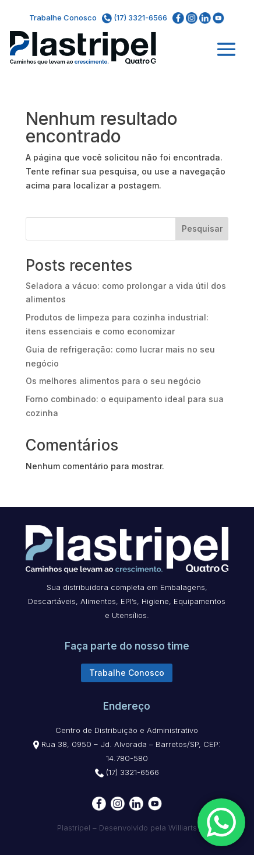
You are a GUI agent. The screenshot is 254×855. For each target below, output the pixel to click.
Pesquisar (202, 228)
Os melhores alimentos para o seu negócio (114, 381)
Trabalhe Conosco (63, 17)
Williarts (182, 827)
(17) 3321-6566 (135, 17)
